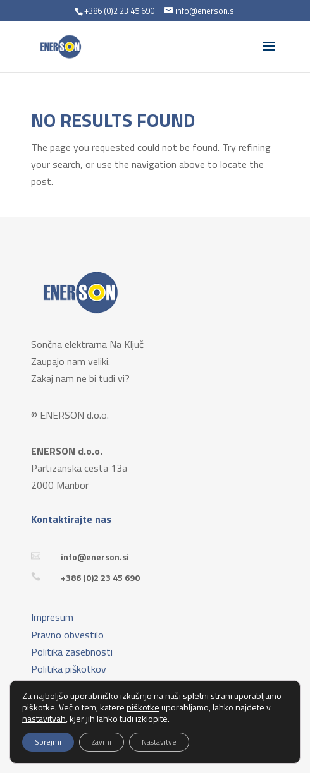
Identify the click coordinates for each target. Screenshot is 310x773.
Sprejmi (48, 742)
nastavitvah (44, 718)
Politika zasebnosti (72, 651)
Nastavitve (159, 742)
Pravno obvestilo (67, 634)
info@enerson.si (95, 556)
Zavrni (101, 742)
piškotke (143, 707)
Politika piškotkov (68, 668)
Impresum (52, 617)
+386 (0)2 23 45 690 (100, 577)
